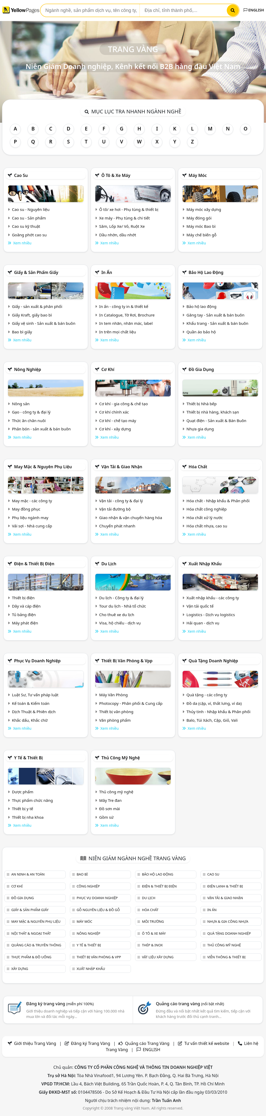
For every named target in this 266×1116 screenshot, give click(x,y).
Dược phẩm (22, 791)
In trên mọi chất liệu (117, 331)
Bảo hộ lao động (206, 272)
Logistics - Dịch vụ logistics (211, 614)
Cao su (21, 175)
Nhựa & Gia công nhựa (227, 921)
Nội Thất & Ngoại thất (31, 933)
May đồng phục (26, 509)
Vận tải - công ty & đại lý (121, 500)
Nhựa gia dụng (200, 428)
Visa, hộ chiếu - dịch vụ (120, 622)
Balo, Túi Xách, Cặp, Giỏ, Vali (212, 720)
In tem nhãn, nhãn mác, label (126, 323)
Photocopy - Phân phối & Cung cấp (131, 703)
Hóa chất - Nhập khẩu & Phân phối (218, 500)
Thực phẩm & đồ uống (31, 957)
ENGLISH (254, 10)
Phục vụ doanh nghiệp (37, 661)
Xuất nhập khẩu (205, 564)
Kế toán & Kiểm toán (30, 703)
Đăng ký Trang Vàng (90, 1043)
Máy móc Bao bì (201, 226)
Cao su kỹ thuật (26, 226)
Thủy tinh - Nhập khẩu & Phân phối (218, 711)
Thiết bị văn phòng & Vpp (126, 661)
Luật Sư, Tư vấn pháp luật (35, 694)
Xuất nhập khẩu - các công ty (213, 597)
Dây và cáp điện (26, 606)
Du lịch (108, 564)
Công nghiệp (88, 886)
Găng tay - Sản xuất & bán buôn (215, 315)
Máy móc (198, 175)
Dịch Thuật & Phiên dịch (34, 711)
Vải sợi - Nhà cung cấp (32, 525)
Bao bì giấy (22, 331)
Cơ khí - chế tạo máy (117, 420)
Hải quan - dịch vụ (203, 622)
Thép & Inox (152, 945)
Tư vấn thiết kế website (207, 1043)
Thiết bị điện (23, 597)
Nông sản (21, 403)
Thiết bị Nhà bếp (202, 403)
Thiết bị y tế (22, 808)
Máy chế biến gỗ (201, 234)
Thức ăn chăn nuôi (29, 420)
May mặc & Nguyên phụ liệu (43, 467)
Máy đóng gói (199, 218)
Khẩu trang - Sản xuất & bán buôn (217, 323)
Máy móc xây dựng (204, 209)
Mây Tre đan (110, 800)
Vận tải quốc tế (200, 606)
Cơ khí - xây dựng (115, 428)
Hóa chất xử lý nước (205, 517)
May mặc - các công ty (32, 500)
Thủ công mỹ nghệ (120, 758)
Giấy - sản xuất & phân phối (37, 306)
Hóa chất (198, 467)
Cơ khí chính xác (114, 412)
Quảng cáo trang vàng (190, 1004)
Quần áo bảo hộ (201, 331)
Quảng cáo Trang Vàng (147, 1043)
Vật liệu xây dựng (157, 957)
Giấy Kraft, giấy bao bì (32, 315)
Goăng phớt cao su (29, 234)
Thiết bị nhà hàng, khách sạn (213, 412)
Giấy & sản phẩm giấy (36, 272)
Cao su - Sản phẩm (29, 218)
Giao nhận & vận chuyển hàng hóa (130, 517)
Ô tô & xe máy (115, 175)
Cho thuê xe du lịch (116, 614)
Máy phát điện (25, 622)
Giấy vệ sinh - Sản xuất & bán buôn (43, 323)
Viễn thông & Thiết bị (226, 957)
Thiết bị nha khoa (28, 817)
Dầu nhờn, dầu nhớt (117, 234)
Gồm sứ (106, 817)
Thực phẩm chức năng (32, 800)
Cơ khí (107, 369)
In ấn (106, 272)
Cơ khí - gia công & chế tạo (123, 403)
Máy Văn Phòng (113, 694)
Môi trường (153, 921)
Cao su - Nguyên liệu (31, 209)
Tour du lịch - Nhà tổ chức (122, 606)
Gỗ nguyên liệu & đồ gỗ (98, 909)
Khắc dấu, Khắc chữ (30, 720)
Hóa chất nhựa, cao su (207, 525)
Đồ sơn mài (109, 808)
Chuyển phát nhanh (117, 525)
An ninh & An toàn (27, 874)
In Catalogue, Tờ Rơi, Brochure (127, 315)
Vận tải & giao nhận (121, 467)
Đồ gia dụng (201, 369)
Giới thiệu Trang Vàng (35, 1043)
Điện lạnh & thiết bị (225, 886)
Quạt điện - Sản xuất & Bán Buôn (217, 420)
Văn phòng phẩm (115, 720)
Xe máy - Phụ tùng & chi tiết (124, 218)
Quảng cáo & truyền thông (36, 945)
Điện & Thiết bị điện (34, 564)
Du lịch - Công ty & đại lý (121, 597)
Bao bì (82, 874)
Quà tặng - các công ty (207, 694)
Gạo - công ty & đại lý (31, 412)
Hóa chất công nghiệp (207, 509)
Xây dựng (19, 968)
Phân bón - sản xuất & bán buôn (41, 428)
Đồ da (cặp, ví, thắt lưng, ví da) (214, 703)
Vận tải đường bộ (115, 509)
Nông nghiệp (27, 369)
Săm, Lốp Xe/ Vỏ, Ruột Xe (122, 226)
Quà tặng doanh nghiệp (213, 661)
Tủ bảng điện (24, 614)
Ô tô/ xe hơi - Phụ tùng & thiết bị (128, 209)
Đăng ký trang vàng (60, 1004)
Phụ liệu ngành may (30, 517)
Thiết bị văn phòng (116, 711)
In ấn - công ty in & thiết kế (123, 306)
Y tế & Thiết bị (28, 758)
